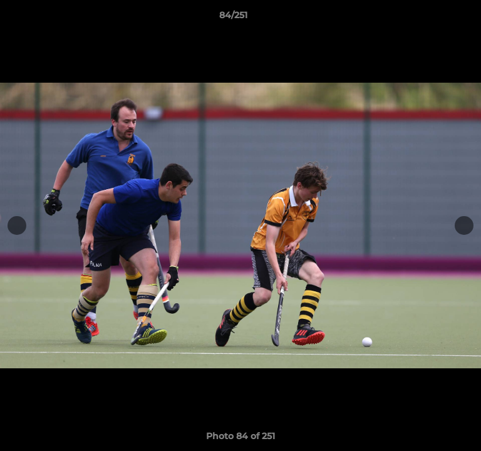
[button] (435, 18)
